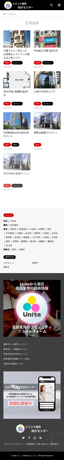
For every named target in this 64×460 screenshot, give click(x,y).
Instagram (35, 438)
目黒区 (16, 241)
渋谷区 (55, 237)
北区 (49, 229)
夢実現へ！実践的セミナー (15, 349)
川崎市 (22, 249)
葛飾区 (42, 241)
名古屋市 (14, 225)
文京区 (55, 233)
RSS (40, 438)
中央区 (33, 229)
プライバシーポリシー (14, 444)
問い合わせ (42, 444)
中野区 (42, 229)
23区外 (13, 229)
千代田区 (10, 233)
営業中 (35, 263)
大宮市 (13, 221)
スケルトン (8, 263)
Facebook (29, 438)
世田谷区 (23, 229)
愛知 (5, 225)
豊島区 (51, 241)
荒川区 (33, 241)
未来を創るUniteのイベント (16, 354)
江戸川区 (36, 237)
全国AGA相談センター (13, 364)
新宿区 (9, 237)
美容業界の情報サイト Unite (16, 359)
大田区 (46, 233)
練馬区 (24, 241)
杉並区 (18, 237)
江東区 (46, 237)
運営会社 (54, 444)
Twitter (23, 438)
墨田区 (37, 233)
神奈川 (6, 249)
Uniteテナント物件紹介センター (24, 456)
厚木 (14, 249)
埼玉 (5, 221)
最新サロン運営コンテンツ (15, 344)
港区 (8, 241)
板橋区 (26, 237)
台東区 (20, 233)
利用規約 (31, 444)
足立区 (9, 245)
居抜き (6, 267)
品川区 (28, 233)
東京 (5, 229)
